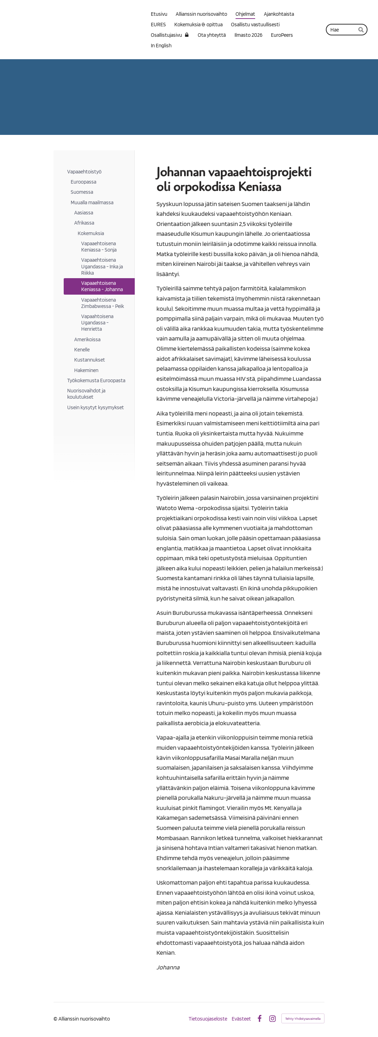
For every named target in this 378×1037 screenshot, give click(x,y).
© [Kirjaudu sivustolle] (56, 1018)
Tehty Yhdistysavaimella (303, 1018)
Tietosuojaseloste (208, 1018)
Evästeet (241, 1018)
